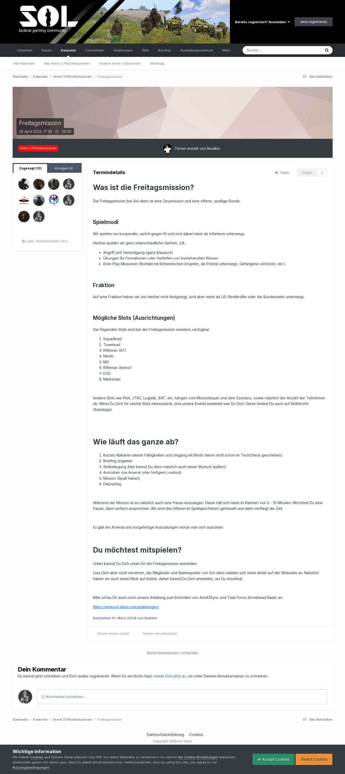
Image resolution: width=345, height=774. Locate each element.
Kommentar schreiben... (63, 696)
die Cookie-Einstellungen (198, 757)
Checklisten (94, 50)
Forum (46, 50)
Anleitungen (123, 50)
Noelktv (213, 148)
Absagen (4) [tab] (64, 168)
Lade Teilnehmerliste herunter (48, 241)
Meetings (157, 63)
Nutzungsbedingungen (31, 767)
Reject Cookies (313, 759)
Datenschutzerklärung (165, 734)
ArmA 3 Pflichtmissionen (38, 148)
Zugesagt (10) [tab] (30, 168)
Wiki (145, 50)
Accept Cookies (272, 759)
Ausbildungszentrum (196, 50)
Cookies (196, 734)
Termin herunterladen (159, 633)
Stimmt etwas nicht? (113, 633)
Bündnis (164, 50)
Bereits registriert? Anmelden (262, 22)
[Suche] (266, 50)
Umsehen (24, 50)
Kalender (68, 52)
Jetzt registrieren (313, 22)
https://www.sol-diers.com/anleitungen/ (126, 607)
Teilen (282, 172)
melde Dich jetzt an (169, 676)
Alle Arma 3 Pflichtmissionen (67, 63)
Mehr (226, 50)
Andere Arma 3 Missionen (120, 63)
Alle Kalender (24, 63)
